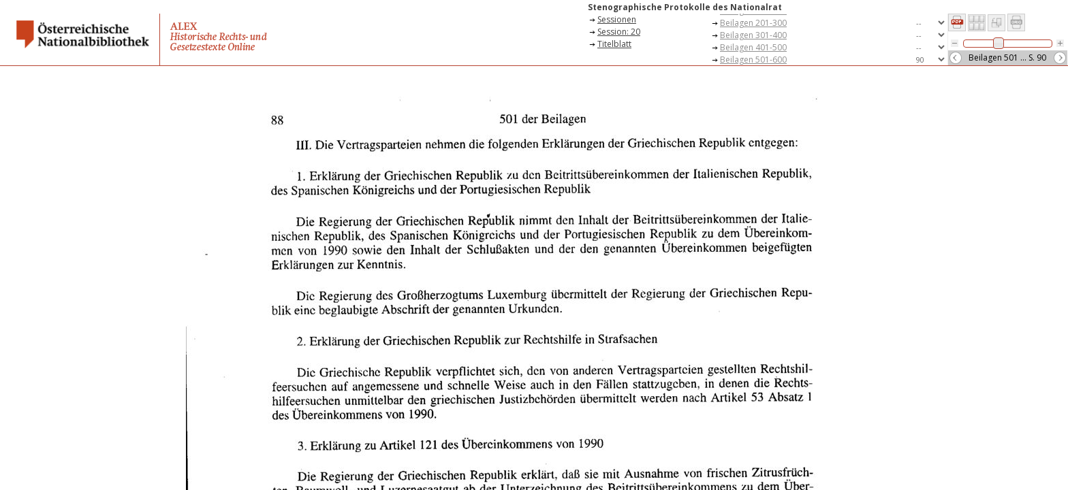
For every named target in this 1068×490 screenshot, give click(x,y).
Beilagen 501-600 (753, 59)
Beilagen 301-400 (753, 35)
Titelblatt (614, 44)
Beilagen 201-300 (753, 23)
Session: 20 (618, 31)
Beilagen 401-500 (753, 47)
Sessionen (616, 19)
